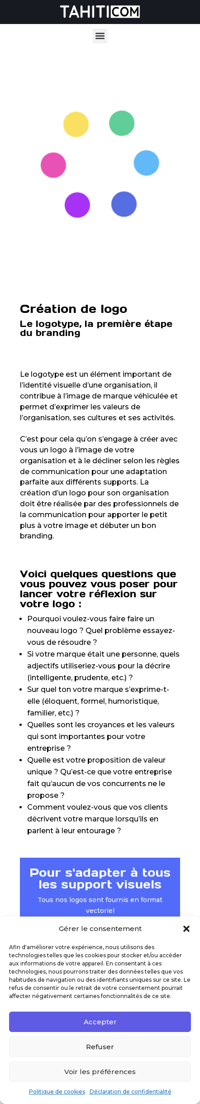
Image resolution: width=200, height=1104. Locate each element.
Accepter (100, 1022)
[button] (186, 928)
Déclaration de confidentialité (130, 1091)
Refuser (100, 1046)
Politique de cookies (57, 1091)
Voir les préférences (100, 1071)
